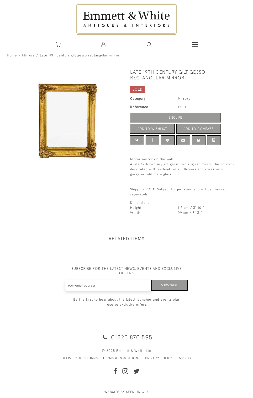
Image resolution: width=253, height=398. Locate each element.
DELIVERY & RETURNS (80, 358)
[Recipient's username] (108, 285)
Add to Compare (199, 129)
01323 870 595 (126, 337)
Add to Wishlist (152, 129)
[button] (149, 44)
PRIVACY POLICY (159, 358)
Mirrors (28, 55)
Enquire (175, 117)
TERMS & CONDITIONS (121, 358)
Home (12, 55)
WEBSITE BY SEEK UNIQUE (126, 392)
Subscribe (169, 285)
